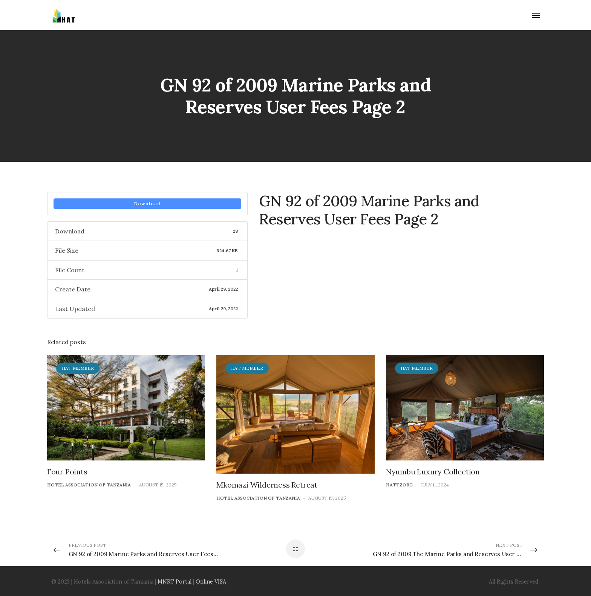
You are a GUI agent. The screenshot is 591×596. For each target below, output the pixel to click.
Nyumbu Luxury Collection (433, 471)
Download (147, 203)
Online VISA (211, 581)
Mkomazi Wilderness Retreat (266, 484)
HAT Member (78, 368)
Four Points (67, 471)
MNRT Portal (174, 581)
